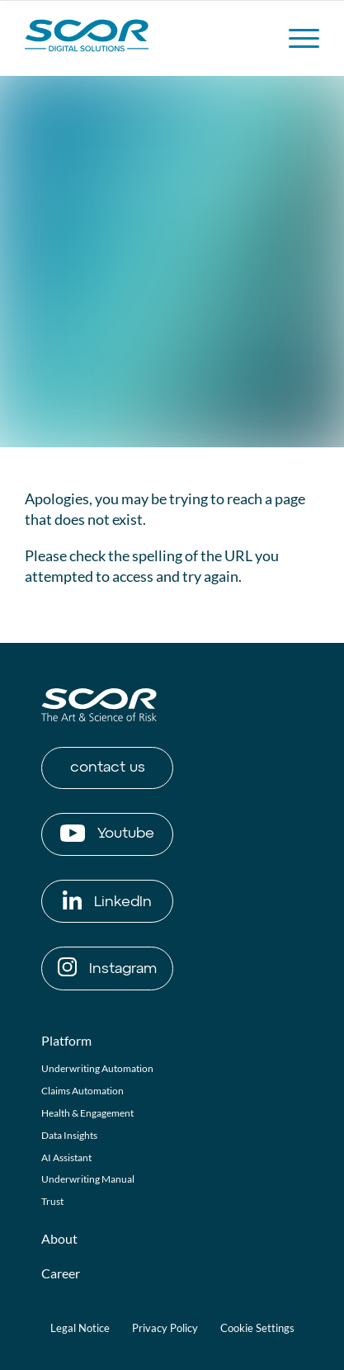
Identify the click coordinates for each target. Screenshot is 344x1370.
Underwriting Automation (97, 1068)
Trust (52, 1201)
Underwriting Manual (87, 1179)
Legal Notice (80, 1328)
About (59, 1238)
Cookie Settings (257, 1328)
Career (60, 1273)
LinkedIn (107, 899)
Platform (66, 1040)
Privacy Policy (165, 1328)
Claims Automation (82, 1090)
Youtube (107, 833)
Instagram (107, 966)
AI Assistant (66, 1157)
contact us (107, 767)
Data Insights (69, 1135)
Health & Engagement (87, 1113)
